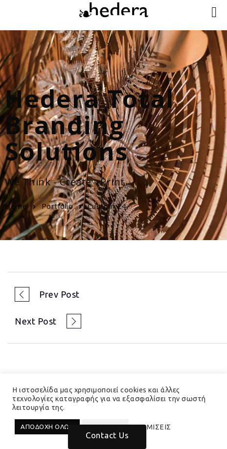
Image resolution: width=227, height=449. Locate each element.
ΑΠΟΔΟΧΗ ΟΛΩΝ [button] (47, 426)
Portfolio (57, 206)
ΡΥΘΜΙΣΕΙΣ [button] (151, 427)
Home (16, 206)
